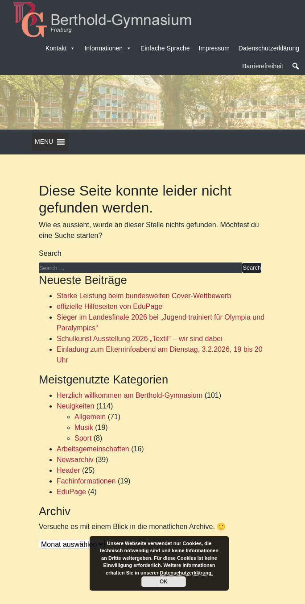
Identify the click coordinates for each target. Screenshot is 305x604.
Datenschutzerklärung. (186, 572)
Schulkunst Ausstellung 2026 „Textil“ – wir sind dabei (140, 338)
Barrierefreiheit (262, 66)
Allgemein (90, 417)
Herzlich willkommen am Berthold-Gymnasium (129, 395)
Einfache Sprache (165, 48)
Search (50, 253)
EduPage (71, 492)
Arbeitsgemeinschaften (93, 449)
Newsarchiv (75, 459)
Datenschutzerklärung (269, 48)
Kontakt (60, 48)
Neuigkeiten (76, 406)
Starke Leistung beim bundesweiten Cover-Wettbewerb (144, 296)
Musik (83, 427)
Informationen (108, 48)
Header (68, 470)
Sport (82, 438)
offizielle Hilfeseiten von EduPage (109, 306)
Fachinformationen (86, 481)
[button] (295, 66)
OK (164, 582)
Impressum (214, 48)
